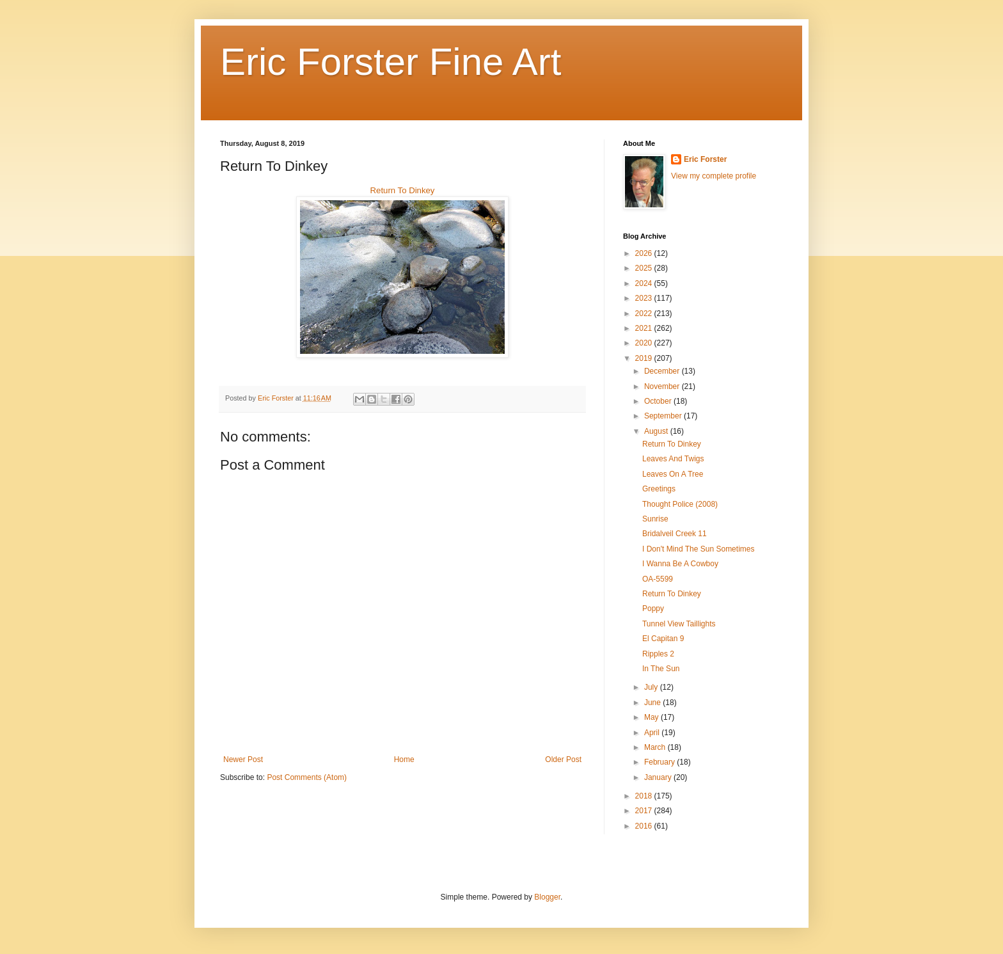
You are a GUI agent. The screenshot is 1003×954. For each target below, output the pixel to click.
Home (404, 759)
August (657, 431)
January (659, 777)
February (660, 762)
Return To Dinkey (402, 190)
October (659, 401)
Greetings (658, 488)
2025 (644, 268)
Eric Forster (705, 159)
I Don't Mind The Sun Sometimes (698, 549)
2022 (644, 313)
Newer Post (243, 759)
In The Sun (661, 668)
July (652, 687)
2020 (644, 342)
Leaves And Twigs (673, 458)
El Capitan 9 (663, 638)
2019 (644, 358)
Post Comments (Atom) (307, 777)
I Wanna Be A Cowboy (680, 563)
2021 (644, 328)
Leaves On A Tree (672, 474)
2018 (644, 795)
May (652, 717)
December (663, 371)
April (652, 732)
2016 (644, 826)
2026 (644, 253)
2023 (644, 298)
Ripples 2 (658, 653)
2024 (644, 283)
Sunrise (655, 518)
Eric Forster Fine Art (390, 61)
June (653, 702)
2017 (644, 810)
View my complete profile (713, 175)
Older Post (563, 759)
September (664, 415)
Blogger (547, 897)
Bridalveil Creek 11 (674, 533)
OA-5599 (657, 579)
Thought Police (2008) (680, 504)
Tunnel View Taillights (679, 623)
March (656, 747)
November (663, 386)
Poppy (653, 608)
